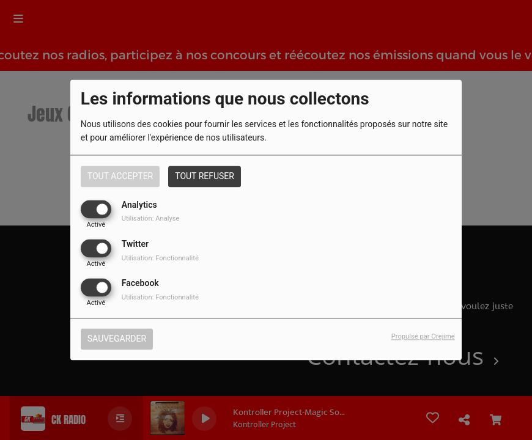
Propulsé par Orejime (423, 337)
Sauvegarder (116, 339)
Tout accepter (120, 176)
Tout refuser (204, 176)
